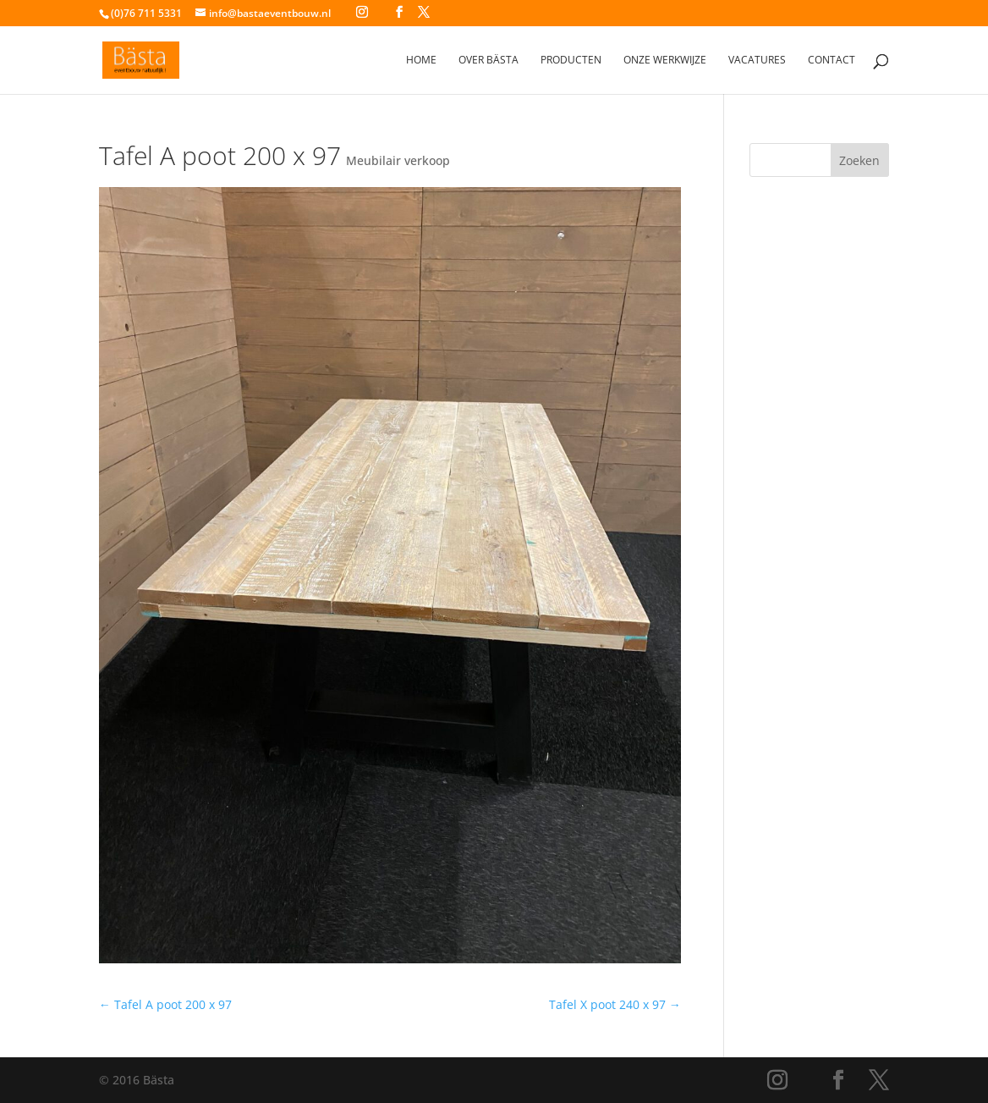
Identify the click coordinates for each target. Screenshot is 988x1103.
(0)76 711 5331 (146, 13)
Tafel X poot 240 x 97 (615, 1004)
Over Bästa (488, 60)
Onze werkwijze (664, 60)
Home (421, 60)
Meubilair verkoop (398, 160)
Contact (831, 60)
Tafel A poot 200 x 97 (165, 1004)
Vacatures (757, 60)
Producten (571, 60)
